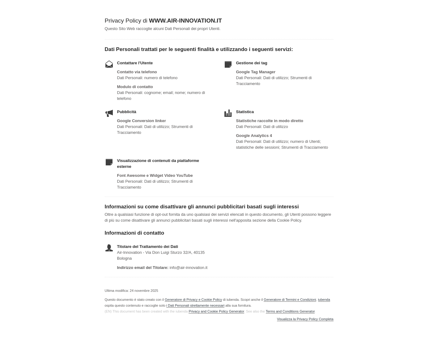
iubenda (324, 299)
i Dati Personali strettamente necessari (195, 305)
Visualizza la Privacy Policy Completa (305, 319)
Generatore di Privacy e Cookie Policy (193, 299)
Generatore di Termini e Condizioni (290, 299)
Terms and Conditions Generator (290, 311)
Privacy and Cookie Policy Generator (216, 311)
